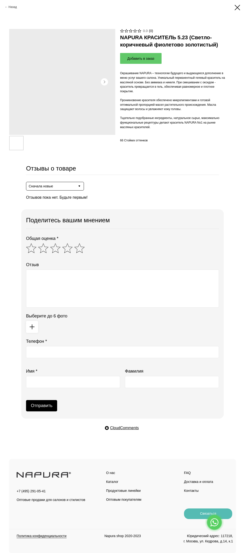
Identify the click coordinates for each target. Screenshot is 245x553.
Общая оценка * (42, 238)
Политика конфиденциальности (42, 536)
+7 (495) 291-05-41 (31, 491)
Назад (12, 7)
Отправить (41, 405)
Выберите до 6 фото (46, 316)
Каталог (112, 482)
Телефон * (36, 341)
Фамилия (134, 371)
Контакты (191, 491)
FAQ (187, 473)
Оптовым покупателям (123, 499)
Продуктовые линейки (123, 491)
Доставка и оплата (198, 482)
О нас (110, 473)
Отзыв (32, 264)
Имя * (31, 371)
